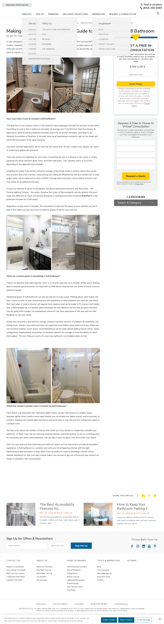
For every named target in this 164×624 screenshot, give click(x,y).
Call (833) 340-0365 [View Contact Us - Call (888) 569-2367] (14, 587)
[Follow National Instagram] (137, 553)
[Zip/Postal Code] (135, 81)
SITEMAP (131, 567)
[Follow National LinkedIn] (143, 553)
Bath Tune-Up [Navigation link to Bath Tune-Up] (36, 30)
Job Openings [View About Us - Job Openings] (42, 587)
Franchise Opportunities (17, 5)
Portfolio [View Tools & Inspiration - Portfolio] (100, 587)
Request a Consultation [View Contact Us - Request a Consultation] (15, 574)
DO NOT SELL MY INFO (99, 611)
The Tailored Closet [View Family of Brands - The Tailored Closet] (74, 594)
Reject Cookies (126, 620)
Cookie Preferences (121, 611)
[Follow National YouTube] (149, 553)
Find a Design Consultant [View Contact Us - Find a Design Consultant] (15, 577)
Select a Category (129, 210)
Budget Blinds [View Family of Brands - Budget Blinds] (72, 580)
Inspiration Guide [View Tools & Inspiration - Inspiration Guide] (103, 584)
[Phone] (136, 167)
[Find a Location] (151, 4)
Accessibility (79, 611)
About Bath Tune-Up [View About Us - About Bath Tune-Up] (44, 580)
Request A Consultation (122, 21)
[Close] (160, 619)
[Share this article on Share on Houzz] (143, 504)
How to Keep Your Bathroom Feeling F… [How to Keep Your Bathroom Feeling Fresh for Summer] (133, 513)
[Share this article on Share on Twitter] (155, 504)
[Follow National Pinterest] (155, 553)
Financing (53, 21)
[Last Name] (136, 155)
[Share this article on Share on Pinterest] (149, 504)
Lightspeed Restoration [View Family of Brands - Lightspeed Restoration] (76, 587)
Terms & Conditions (60, 611)
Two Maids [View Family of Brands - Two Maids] (71, 597)
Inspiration (98, 21)
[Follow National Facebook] (132, 553)
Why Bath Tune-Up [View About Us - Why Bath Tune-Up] (44, 577)
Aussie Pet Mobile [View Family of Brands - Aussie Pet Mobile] (73, 577)
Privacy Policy (139, 191)
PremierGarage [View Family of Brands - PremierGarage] (72, 590)
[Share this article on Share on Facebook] (137, 504)
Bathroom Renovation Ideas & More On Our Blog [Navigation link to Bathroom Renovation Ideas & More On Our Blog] (60, 30)
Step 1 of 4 (137, 74)
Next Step (136, 91)
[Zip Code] (136, 173)
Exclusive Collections (75, 21)
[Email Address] (26, 553)
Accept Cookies (109, 620)
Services (26, 21)
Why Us (40, 21)
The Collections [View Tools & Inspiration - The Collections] (103, 577)
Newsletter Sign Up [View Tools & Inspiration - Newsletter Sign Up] (104, 580)
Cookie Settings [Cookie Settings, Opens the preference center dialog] (143, 620)
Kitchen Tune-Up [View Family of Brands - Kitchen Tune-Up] (73, 584)
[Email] (136, 161)
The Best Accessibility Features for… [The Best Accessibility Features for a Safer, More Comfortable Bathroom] (57, 513)
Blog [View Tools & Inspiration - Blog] (99, 574)
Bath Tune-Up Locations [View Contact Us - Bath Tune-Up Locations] (15, 580)
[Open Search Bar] (158, 20)
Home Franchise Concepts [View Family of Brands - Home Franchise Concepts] (77, 574)
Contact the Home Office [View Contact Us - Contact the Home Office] (15, 584)
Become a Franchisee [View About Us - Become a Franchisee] (45, 574)
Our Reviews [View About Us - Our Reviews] (41, 584)
